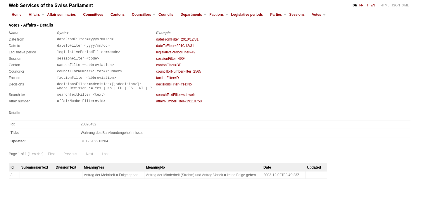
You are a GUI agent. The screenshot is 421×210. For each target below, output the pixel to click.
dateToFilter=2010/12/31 (175, 47)
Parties (276, 15)
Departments (191, 15)
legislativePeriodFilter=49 (175, 54)
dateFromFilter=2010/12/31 (177, 39)
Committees (93, 15)
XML (405, 5)
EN (373, 5)
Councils (165, 15)
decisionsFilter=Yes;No (174, 90)
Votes (316, 15)
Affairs (34, 15)
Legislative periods (247, 15)
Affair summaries (61, 15)
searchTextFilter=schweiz (175, 103)
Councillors (141, 15)
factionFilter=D (167, 83)
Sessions (297, 15)
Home (16, 15)
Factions (216, 15)
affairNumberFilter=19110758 (179, 110)
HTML (384, 5)
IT (367, 5)
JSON (395, 5)
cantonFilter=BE (168, 68)
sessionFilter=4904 (171, 61)
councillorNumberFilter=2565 (178, 76)
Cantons (118, 15)
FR (361, 5)
